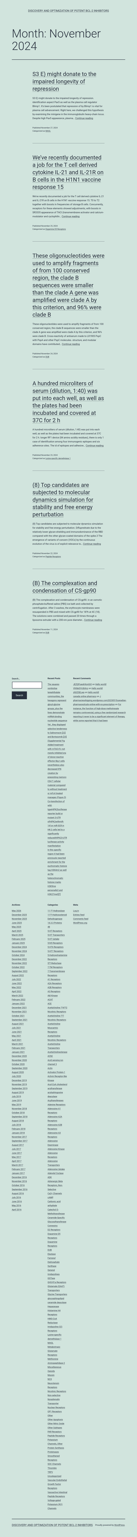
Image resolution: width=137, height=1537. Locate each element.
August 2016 (18, 1193)
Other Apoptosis (55, 1419)
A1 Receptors (54, 979)
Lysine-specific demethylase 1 (58, 458)
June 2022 (17, 983)
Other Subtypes (55, 1427)
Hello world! (100, 684)
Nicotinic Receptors (57, 1391)
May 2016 (16, 1205)
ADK (50, 1177)
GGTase (51, 1278)
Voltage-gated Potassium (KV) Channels (55, 1504)
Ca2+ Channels (55, 1193)
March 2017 (17, 1165)
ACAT (50, 999)
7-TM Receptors (55, 967)
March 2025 (17, 935)
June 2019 (17, 1100)
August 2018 (18, 1120)
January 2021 (18, 1052)
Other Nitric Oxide (56, 1423)
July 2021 (16, 1028)
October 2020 (18, 1064)
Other (50, 1415)
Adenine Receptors (56, 1104)
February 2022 (18, 999)
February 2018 (18, 1129)
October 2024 (18, 955)
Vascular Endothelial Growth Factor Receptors (57, 1484)
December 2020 (19, 1056)
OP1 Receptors (55, 1411)
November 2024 (19, 951)
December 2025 (19, 915)
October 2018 (18, 1112)
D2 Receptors (54, 1229)
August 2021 (18, 1024)
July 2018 (16, 1125)
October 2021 (18, 1016)
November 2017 (19, 1137)
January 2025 (18, 943)
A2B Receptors (55, 987)
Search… (16, 678)
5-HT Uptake (53, 939)
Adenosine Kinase (56, 1149)
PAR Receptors (55, 1431)
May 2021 (16, 1036)
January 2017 (18, 1173)
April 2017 (16, 1161)
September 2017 (19, 1141)
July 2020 (16, 1076)
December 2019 (19, 1080)
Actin (50, 1068)
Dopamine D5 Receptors (55, 229)
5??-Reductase (54, 963)
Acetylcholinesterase (57, 1052)
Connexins (53, 1225)
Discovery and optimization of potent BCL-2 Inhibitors (68, 10)
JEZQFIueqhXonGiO (82, 684)
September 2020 (19, 1068)
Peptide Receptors (53, 556)
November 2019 (19, 1084)
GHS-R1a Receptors (57, 1282)
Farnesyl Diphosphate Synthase (54, 1262)
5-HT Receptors (55, 931)
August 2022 (18, 975)
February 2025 (18, 939)
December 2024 (19, 947)
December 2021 (19, 1007)
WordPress (119, 1525)
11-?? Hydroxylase (56, 910)
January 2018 (18, 1133)
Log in (76, 910)
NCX (50, 1379)
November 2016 (19, 1181)
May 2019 (16, 1104)
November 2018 (19, 1108)
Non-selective (54, 1395)
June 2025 (17, 923)
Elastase (52, 1254)
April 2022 (16, 991)
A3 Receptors (54, 991)
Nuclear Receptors (56, 1407)
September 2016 (19, 1189)
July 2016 (16, 1197)
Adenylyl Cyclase (55, 1173)
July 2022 (16, 979)
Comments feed (80, 919)
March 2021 (17, 1044)
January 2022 (18, 1003)
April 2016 (16, 1209)
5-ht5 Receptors (55, 943)
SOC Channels (54, 1464)
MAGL (48, 131)
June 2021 (17, 1032)
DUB (47, 357)
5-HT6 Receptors (55, 947)
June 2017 (17, 1153)
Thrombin (52, 1468)
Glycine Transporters (57, 1294)
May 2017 (16, 1157)
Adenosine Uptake (56, 1169)
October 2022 (18, 967)
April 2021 (16, 1040)
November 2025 (19, 919)
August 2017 (18, 1145)
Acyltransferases (55, 1100)
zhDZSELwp (78, 692)
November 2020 (19, 1060)
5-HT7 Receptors (55, 951)
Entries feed (78, 915)
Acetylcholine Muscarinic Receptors (54, 1028)
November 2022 (19, 963)
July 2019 (16, 1096)
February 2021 (18, 1048)
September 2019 (19, 1088)
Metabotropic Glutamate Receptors (54, 1351)
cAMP (50, 1197)
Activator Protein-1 (56, 1072)
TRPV (50, 1472)
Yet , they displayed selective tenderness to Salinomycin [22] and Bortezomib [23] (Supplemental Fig (57, 732)
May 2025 (16, 927)
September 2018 (19, 1116)
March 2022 (17, 995)
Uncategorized (54, 1476)
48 (49, 927)
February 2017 (18, 1169)
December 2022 (19, 959)
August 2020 (18, 1072)
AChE (50, 1056)
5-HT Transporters (56, 935)
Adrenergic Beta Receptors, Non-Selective (55, 1185)
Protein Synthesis (56, 1448)
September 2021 (19, 1020)
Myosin (51, 1375)
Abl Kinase (53, 995)
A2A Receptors (55, 983)
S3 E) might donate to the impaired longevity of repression (64, 81)
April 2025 (16, 931)
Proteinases (53, 1452)
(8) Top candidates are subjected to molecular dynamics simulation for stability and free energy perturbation (62, 500)
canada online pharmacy (84, 696)
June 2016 (17, 1201)
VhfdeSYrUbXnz (80, 688)
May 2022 (16, 987)
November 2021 (19, 1011)
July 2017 (16, 1149)
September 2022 (19, 971)
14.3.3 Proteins (55, 923)
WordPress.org (80, 923)
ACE (50, 1003)
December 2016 (19, 1177)
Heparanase (53, 1306)
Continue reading (84, 118)
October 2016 (18, 1185)
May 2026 (16, 910)
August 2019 (18, 1092)
